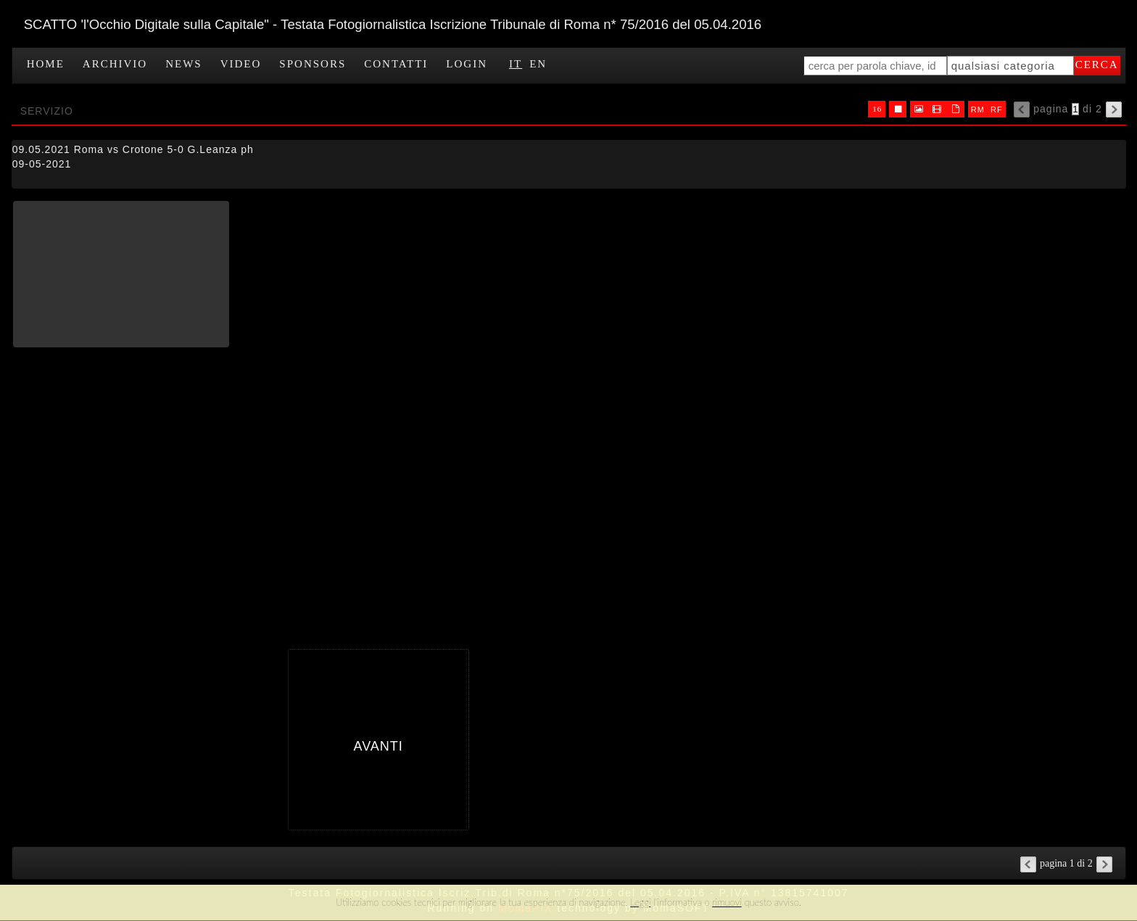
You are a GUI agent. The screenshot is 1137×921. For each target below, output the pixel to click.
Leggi (640, 902)
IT (515, 64)
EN (538, 64)
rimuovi (727, 902)
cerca (1097, 64)
